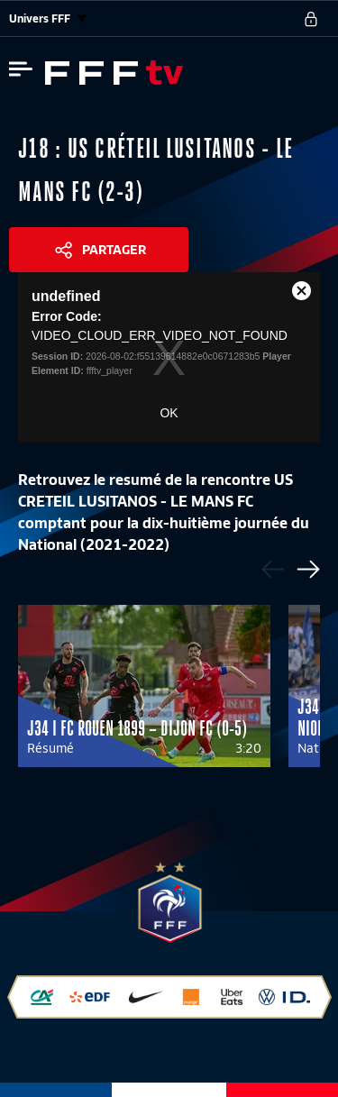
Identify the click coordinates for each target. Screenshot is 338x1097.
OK (169, 413)
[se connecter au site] (311, 19)
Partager (114, 249)
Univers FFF (48, 18)
